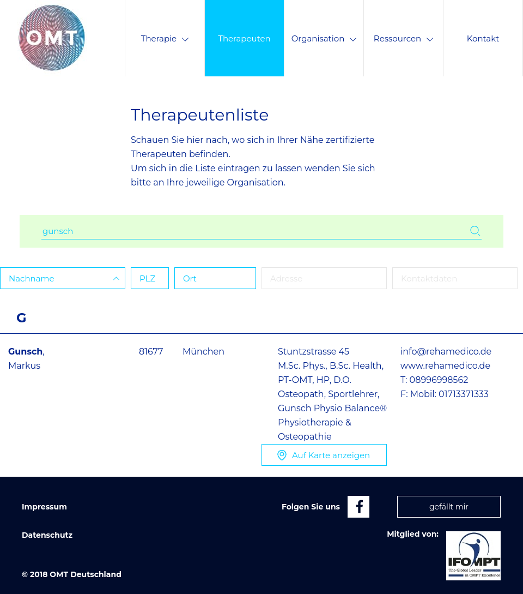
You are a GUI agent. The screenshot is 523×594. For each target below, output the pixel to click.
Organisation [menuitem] (324, 38)
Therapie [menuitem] (164, 38)
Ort (190, 278)
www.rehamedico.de (445, 366)
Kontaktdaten (429, 278)
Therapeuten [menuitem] (244, 38)
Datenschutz (47, 535)
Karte (331, 455)
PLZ (147, 278)
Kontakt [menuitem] (483, 38)
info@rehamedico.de (445, 351)
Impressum (44, 507)
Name (31, 278)
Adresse (286, 278)
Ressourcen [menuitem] (403, 38)
